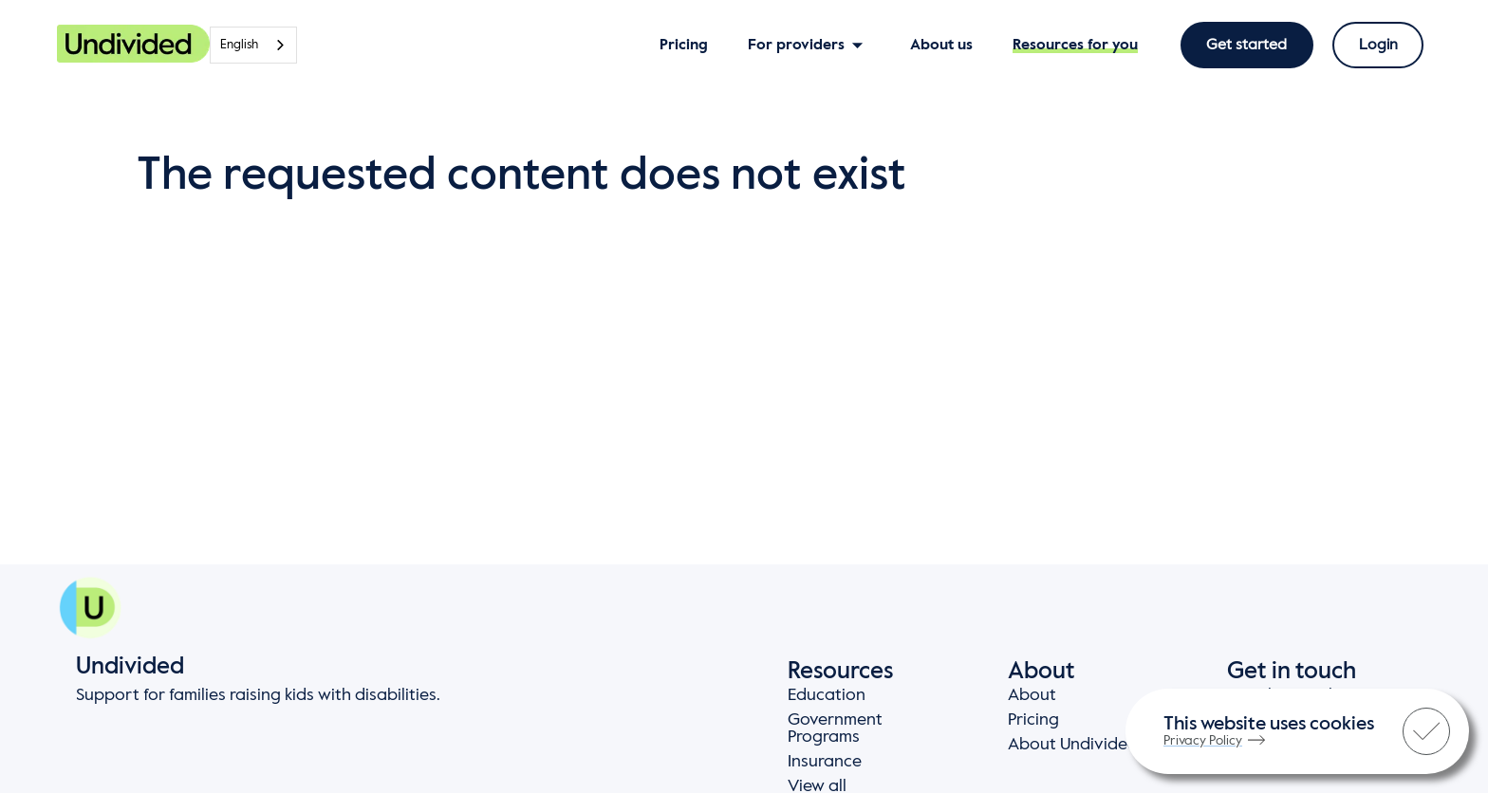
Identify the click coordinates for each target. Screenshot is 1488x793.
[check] (1426, 731)
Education (826, 695)
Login (1378, 45)
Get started (1246, 45)
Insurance (825, 761)
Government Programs (835, 728)
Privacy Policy (1214, 740)
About (1032, 695)
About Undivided (1073, 744)
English (239, 45)
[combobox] (253, 45)
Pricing (1033, 719)
